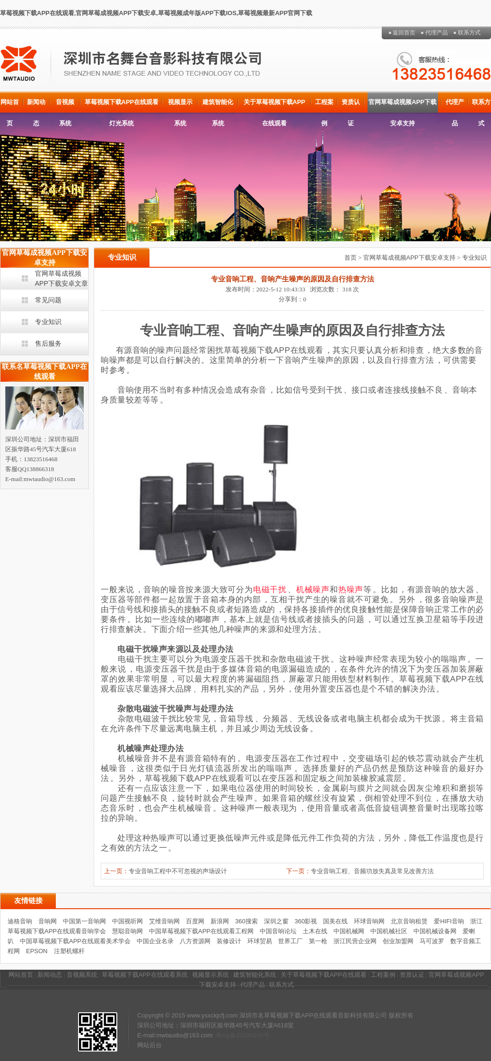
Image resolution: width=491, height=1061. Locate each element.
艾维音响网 (164, 921)
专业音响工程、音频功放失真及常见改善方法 (372, 871)
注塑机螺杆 (69, 951)
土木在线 (315, 931)
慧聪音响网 (127, 931)
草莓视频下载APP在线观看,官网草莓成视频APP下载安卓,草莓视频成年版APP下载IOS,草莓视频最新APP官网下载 (156, 13)
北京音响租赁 (409, 921)
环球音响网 (369, 921)
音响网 (47, 921)
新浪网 (219, 921)
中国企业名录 (155, 941)
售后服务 (48, 343)
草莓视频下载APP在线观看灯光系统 (122, 105)
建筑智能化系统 (217, 105)
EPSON (37, 951)
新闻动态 (36, 105)
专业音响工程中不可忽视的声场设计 (178, 871)
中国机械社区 (388, 931)
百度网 (195, 921)
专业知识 (48, 321)
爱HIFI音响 (449, 921)
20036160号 (253, 1035)
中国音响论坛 (278, 931)
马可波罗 (432, 941)
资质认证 (351, 105)
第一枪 (318, 941)
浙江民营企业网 (355, 941)
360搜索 (246, 921)
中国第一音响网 (84, 921)
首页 (350, 257)
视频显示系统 (180, 105)
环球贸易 (259, 941)
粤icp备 (226, 1035)
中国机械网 (348, 931)
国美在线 (335, 921)
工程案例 (324, 105)
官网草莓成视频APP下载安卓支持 (402, 105)
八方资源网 (195, 941)
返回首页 (404, 32)
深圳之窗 (276, 921)
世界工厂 (290, 941)
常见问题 (48, 300)
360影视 (306, 921)
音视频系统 (65, 105)
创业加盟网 (398, 941)
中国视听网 (127, 921)
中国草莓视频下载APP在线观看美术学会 (75, 941)
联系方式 (469, 32)
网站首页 (9, 105)
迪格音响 (20, 921)
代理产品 (436, 32)
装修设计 (229, 941)
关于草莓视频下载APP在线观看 (275, 105)
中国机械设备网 (434, 931)
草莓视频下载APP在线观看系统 (145, 974)
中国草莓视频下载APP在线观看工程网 (201, 931)
